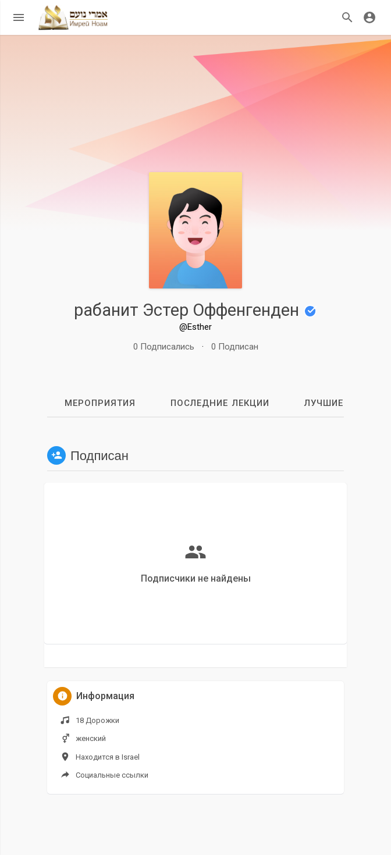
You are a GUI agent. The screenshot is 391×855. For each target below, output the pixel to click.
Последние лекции (219, 403)
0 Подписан (234, 346)
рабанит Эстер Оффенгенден (195, 310)
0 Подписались (163, 346)
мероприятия (100, 403)
